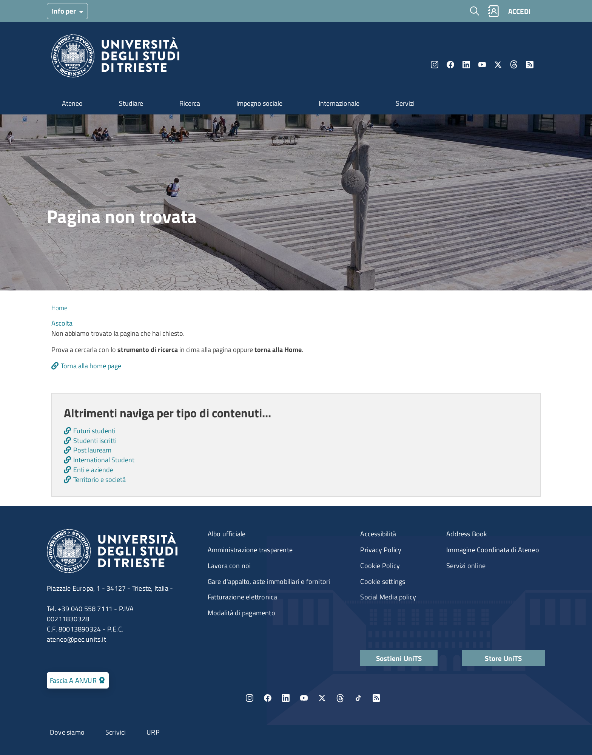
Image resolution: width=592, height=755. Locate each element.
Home (59, 307)
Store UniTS (503, 658)
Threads (514, 64)
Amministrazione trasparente (250, 550)
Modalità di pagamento (241, 613)
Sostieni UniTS (399, 658)
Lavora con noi (229, 565)
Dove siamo (67, 732)
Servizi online (466, 565)
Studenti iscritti (95, 440)
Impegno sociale (259, 103)
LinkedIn (466, 64)
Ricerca (189, 103)
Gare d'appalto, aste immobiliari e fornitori (269, 581)
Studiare (131, 103)
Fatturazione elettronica (243, 597)
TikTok (358, 698)
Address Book (466, 534)
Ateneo (72, 103)
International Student (103, 460)
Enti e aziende (93, 470)
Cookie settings (382, 581)
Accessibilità (378, 534)
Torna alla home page (91, 366)
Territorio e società (99, 479)
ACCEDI (519, 11)
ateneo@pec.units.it (76, 639)
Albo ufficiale (227, 534)
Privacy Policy (380, 550)
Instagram (434, 64)
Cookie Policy (380, 565)
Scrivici (115, 732)
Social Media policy (388, 597)
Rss (530, 64)
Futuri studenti (94, 431)
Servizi (405, 103)
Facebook (450, 64)
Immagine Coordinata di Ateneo (492, 550)
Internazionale (339, 103)
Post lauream (92, 450)
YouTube (482, 64)
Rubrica (493, 11)
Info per (64, 10)
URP (153, 732)
